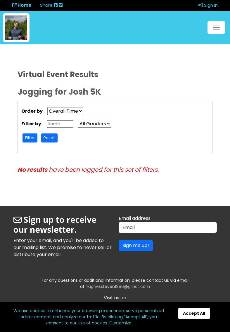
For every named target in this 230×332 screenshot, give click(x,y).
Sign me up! (135, 245)
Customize (120, 323)
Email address (135, 218)
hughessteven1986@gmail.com (118, 286)
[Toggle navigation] (216, 27)
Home (21, 5)
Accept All (194, 313)
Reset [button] (49, 138)
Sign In (208, 5)
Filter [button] (30, 138)
